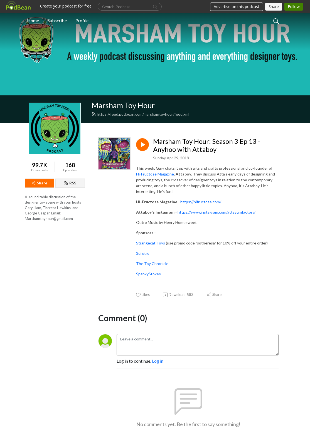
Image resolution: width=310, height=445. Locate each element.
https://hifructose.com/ (200, 201)
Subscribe (57, 20)
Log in (157, 361)
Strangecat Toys (150, 243)
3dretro (142, 253)
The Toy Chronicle (152, 263)
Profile (81, 20)
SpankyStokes (148, 273)
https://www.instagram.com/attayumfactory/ (216, 212)
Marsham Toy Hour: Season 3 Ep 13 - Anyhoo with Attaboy (206, 145)
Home (33, 20)
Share (39, 183)
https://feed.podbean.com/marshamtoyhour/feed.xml (140, 114)
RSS (70, 183)
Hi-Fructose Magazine (155, 174)
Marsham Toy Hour (123, 105)
